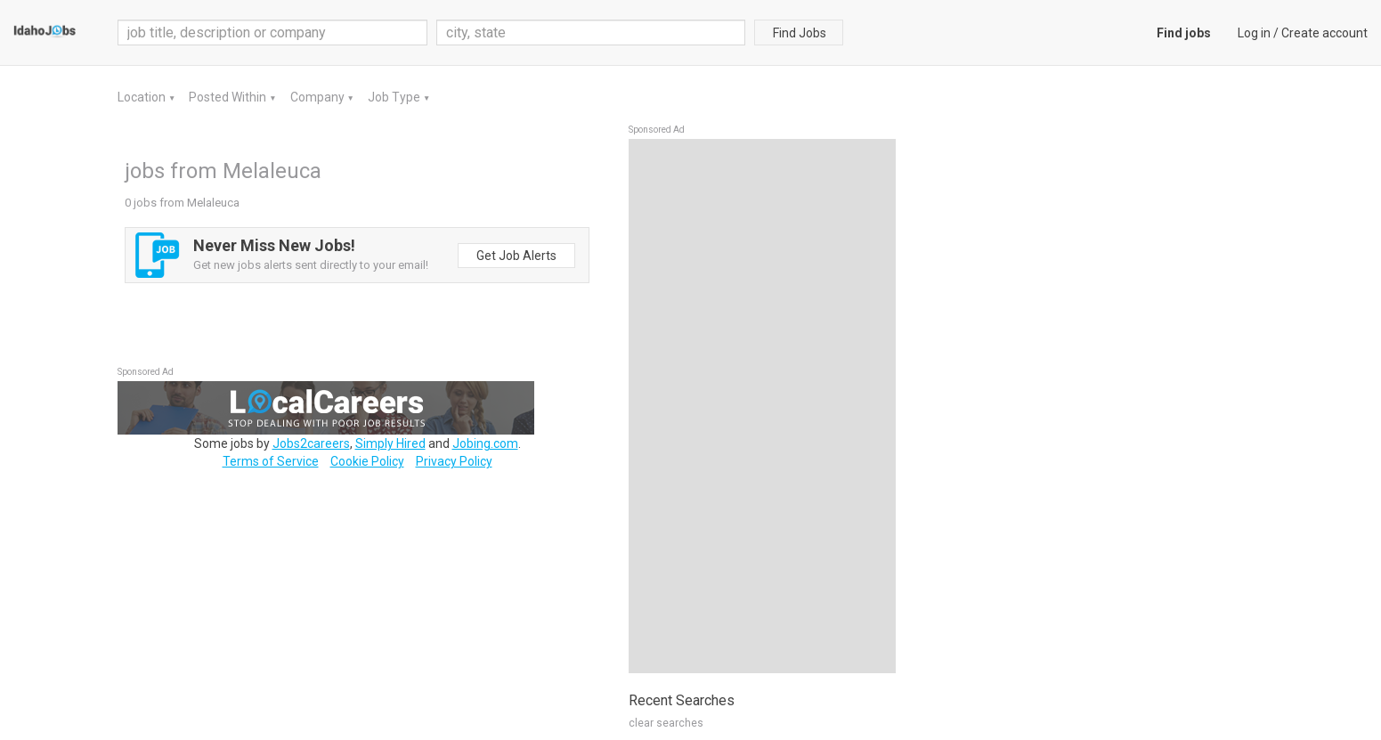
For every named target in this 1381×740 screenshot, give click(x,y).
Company (318, 97)
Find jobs (1184, 33)
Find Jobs (799, 33)
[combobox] (591, 32)
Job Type (395, 97)
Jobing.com (485, 443)
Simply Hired (390, 443)
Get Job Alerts (516, 255)
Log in (1254, 33)
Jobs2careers (311, 443)
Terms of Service (271, 461)
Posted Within (229, 97)
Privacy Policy (454, 461)
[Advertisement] (762, 406)
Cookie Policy (367, 461)
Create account (1324, 33)
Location (143, 97)
